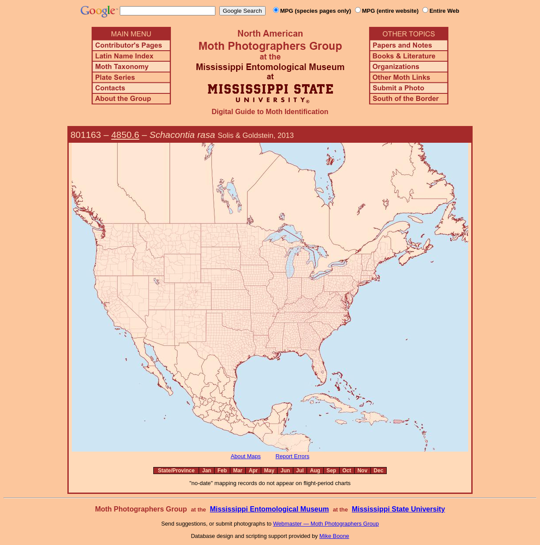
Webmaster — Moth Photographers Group (326, 523)
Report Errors (293, 456)
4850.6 (125, 135)
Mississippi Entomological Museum (269, 509)
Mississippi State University (398, 509)
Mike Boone (334, 536)
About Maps (246, 456)
